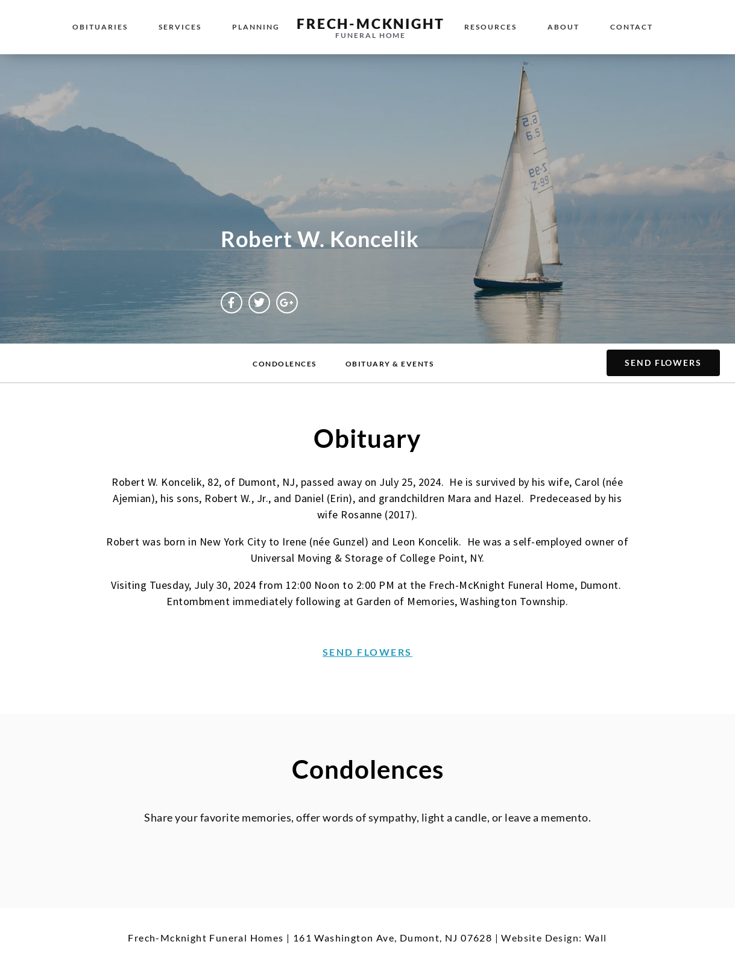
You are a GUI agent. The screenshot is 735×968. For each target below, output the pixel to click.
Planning (256, 26)
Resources (490, 26)
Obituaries (100, 26)
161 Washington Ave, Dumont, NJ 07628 (392, 937)
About (563, 26)
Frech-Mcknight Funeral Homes (205, 937)
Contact (631, 26)
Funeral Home (370, 35)
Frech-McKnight (370, 23)
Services (180, 26)
